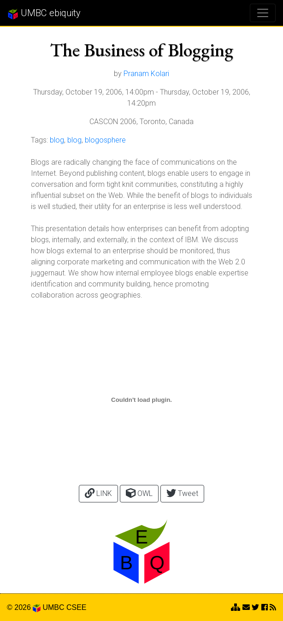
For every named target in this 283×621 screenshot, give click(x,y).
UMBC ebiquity (44, 13)
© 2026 (24, 607)
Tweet (182, 493)
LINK (98, 493)
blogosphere (105, 140)
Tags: (39, 140)
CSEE (76, 607)
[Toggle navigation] (263, 13)
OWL (139, 493)
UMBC (53, 607)
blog (57, 140)
